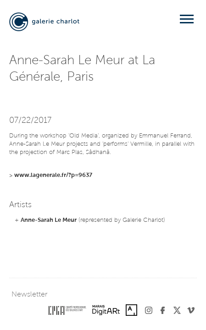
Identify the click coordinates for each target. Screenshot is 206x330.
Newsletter (29, 294)
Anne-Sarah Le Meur (49, 220)
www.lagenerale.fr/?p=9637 (53, 175)
